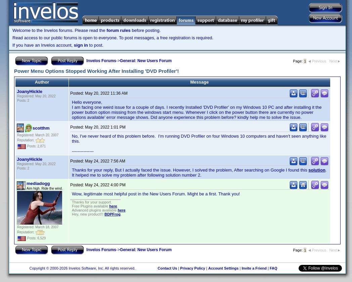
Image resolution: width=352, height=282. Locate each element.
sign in (81, 45)
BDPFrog (112, 214)
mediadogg (38, 183)
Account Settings (223, 268)
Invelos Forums (101, 60)
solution (316, 170)
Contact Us (167, 268)
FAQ (273, 268)
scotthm (41, 128)
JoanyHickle (29, 91)
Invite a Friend (254, 268)
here (113, 206)
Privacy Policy (192, 268)
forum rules (118, 30)
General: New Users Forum (146, 60)
